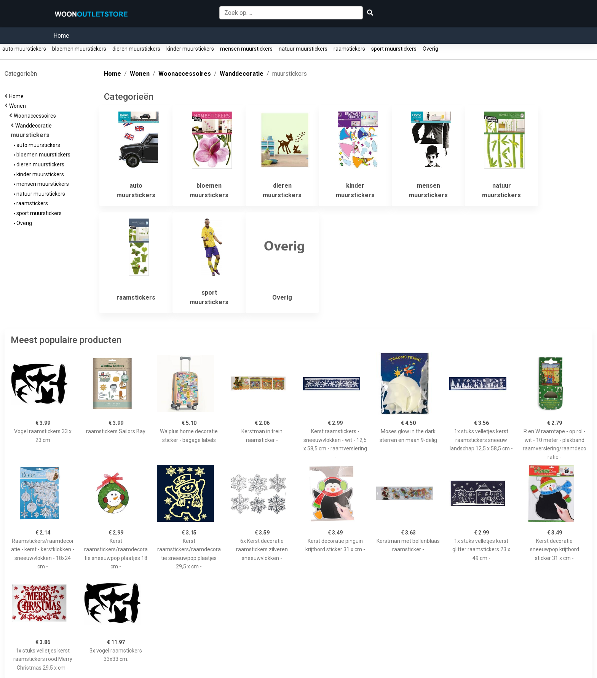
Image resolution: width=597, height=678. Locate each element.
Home (61, 35)
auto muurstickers (24, 49)
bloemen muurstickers (79, 49)
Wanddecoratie (34, 126)
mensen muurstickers (246, 49)
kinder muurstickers (190, 49)
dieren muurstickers (136, 49)
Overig (430, 49)
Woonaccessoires (36, 116)
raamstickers (349, 49)
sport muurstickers (394, 49)
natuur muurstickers (303, 49)
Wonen (18, 106)
